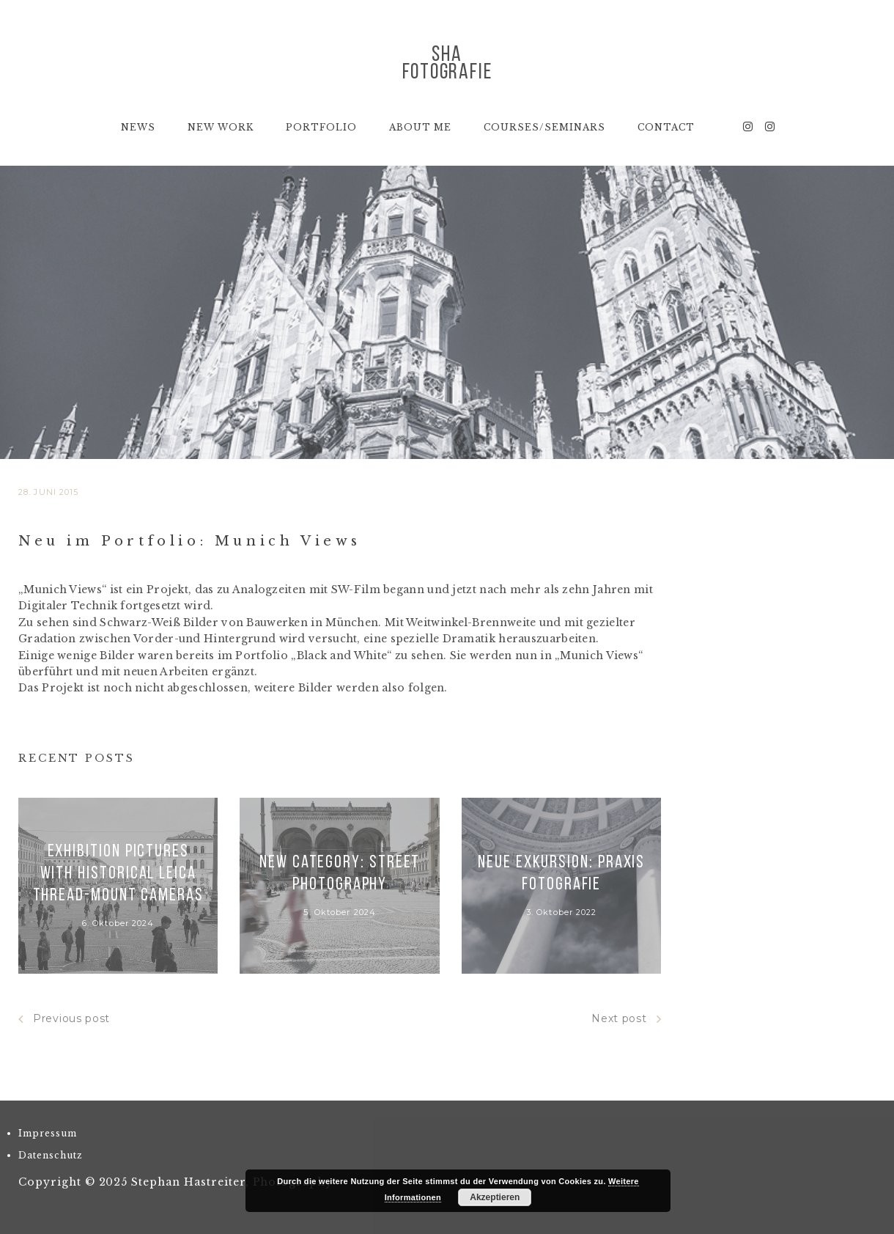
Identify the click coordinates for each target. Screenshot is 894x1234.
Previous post (64, 1019)
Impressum (47, 1133)
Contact (666, 127)
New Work (221, 127)
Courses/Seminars (544, 127)
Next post (626, 1019)
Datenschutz (50, 1155)
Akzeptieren (495, 1197)
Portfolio (321, 127)
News (138, 127)
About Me (420, 127)
